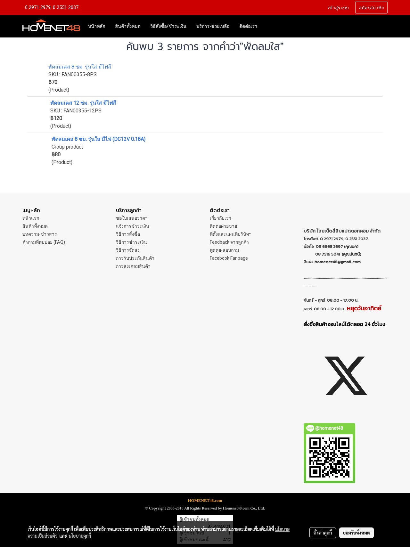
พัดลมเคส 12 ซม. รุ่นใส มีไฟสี (83, 103)
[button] (267, 26)
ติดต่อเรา (248, 26)
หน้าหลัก (96, 26)
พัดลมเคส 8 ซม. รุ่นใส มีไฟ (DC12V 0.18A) (98, 139)
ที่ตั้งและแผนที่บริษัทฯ (230, 234)
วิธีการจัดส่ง (128, 250)
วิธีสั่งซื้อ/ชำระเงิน (168, 26)
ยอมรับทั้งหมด (356, 532)
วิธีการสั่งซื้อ (128, 234)
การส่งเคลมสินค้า (133, 266)
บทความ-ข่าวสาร (39, 234)
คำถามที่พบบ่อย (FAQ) (43, 242)
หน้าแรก (30, 218)
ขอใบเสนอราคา (132, 218)
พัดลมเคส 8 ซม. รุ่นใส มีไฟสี (79, 67)
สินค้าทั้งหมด (127, 26)
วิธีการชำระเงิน (131, 242)
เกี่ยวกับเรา (220, 218)
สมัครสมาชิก (371, 7)
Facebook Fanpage (229, 258)
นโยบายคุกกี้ (80, 536)
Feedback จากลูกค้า (229, 242)
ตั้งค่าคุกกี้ (323, 532)
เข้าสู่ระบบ (338, 7)
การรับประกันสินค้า (135, 258)
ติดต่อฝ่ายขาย (223, 226)
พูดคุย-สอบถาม (224, 250)
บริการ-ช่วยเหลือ (212, 26)
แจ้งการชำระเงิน (132, 226)
